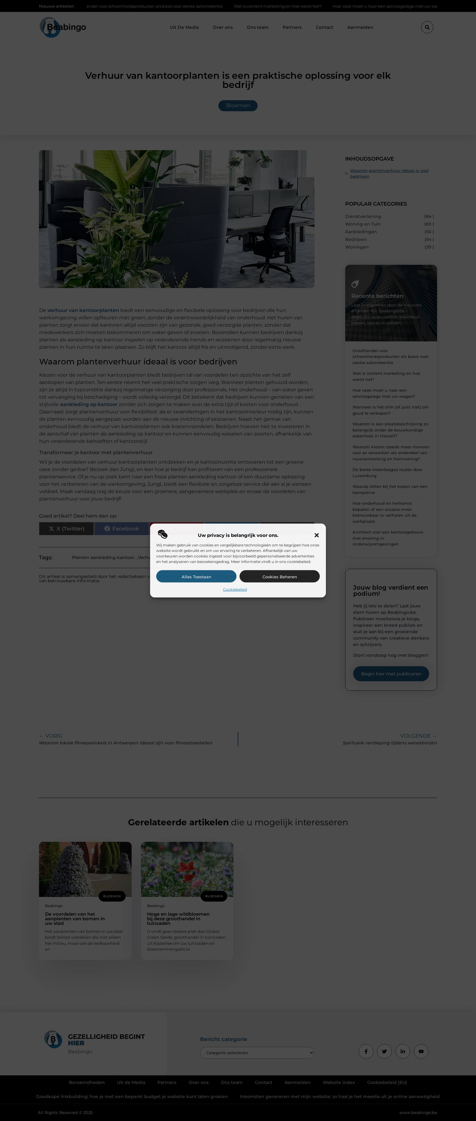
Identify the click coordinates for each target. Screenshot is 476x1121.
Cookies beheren (280, 576)
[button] (317, 535)
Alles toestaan (196, 576)
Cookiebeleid (235, 589)
